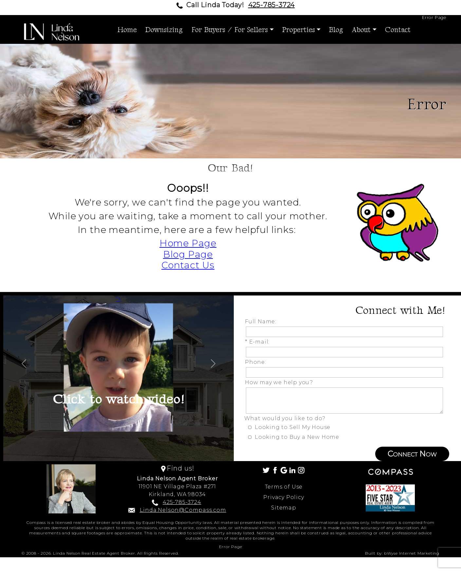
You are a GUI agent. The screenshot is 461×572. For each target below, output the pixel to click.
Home (127, 30)
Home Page (187, 243)
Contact (398, 30)
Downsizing (164, 30)
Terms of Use (284, 487)
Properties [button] (298, 30)
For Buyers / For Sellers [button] (229, 30)
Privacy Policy (283, 497)
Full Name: (262, 321)
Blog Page (188, 254)
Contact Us (187, 265)
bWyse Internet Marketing (411, 553)
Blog (336, 30)
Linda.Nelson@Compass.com (183, 510)
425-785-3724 (271, 5)
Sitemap (283, 508)
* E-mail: (259, 342)
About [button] (361, 30)
